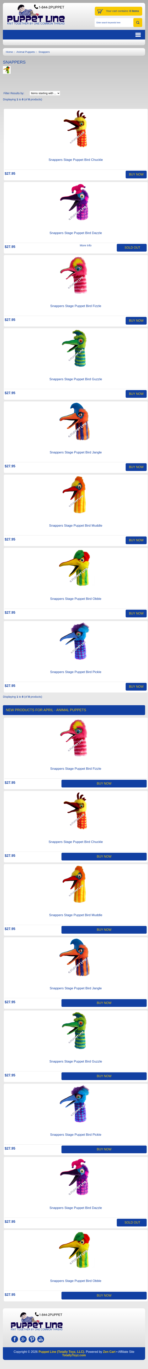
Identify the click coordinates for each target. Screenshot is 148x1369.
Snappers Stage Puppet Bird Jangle (76, 452)
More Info (86, 245)
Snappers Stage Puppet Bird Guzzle (75, 379)
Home (9, 51)
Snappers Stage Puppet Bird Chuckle (76, 160)
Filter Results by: (13, 93)
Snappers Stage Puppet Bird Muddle (75, 525)
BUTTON (118, 35)
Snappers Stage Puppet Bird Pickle (75, 672)
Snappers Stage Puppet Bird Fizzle (75, 306)
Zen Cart (109, 1351)
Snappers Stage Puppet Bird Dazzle (76, 233)
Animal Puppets (25, 51)
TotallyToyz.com (74, 1355)
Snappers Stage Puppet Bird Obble (75, 599)
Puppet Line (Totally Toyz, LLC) (61, 1351)
